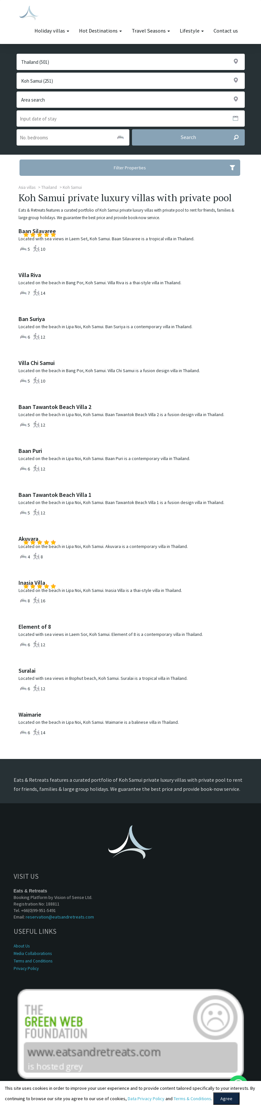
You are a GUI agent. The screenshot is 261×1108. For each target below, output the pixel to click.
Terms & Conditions (192, 1098)
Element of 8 (35, 626)
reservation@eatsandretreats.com (60, 917)
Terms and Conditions (33, 961)
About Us (22, 946)
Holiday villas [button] (51, 30)
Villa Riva (30, 275)
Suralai (27, 670)
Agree (226, 1098)
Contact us (226, 30)
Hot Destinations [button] (100, 30)
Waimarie (30, 714)
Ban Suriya (32, 319)
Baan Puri (30, 451)
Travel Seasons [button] (151, 30)
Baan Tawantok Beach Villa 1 (55, 494)
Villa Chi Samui (37, 363)
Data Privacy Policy (146, 1098)
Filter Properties (177, 168)
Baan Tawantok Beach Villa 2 (55, 407)
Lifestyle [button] (192, 30)
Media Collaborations (33, 953)
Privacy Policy (26, 968)
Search (212, 137)
